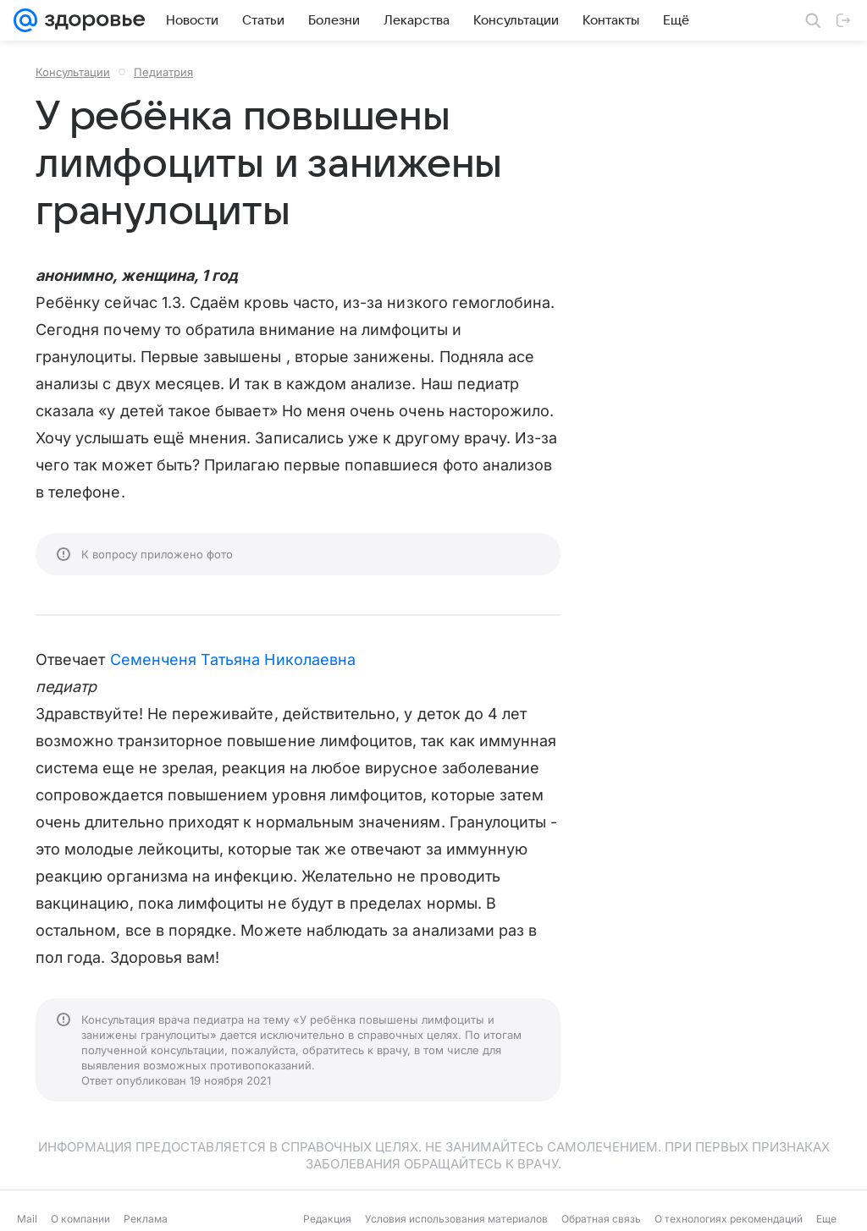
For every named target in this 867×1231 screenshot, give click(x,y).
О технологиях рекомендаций (728, 1218)
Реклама (146, 1218)
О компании (80, 1218)
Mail (27, 1218)
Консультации (73, 72)
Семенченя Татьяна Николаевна (233, 659)
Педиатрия (163, 72)
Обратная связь (601, 1218)
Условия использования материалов (456, 1218)
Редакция (327, 1218)
